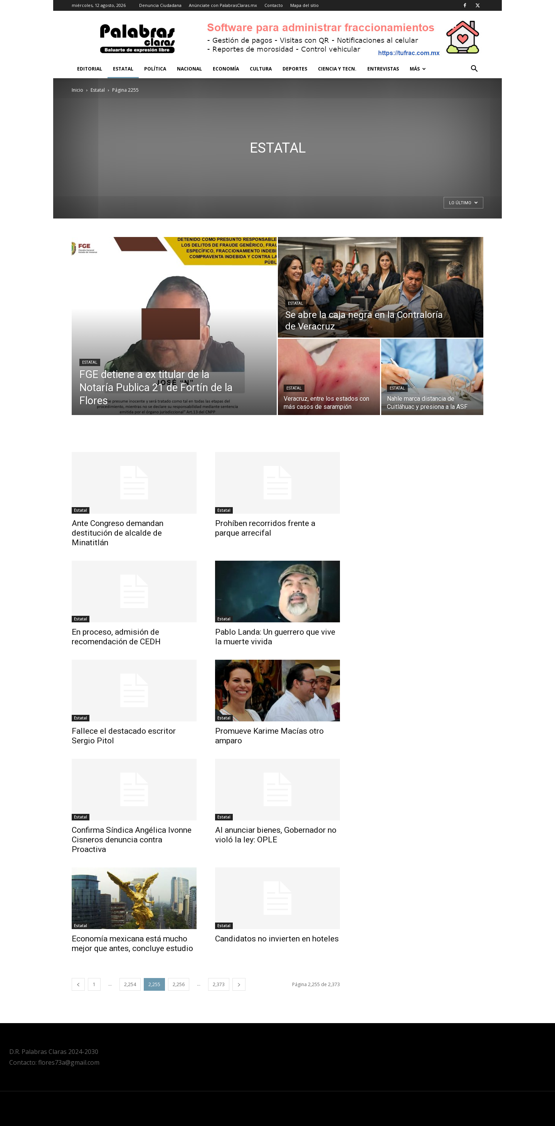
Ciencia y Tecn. (337, 69)
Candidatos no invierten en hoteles (277, 938)
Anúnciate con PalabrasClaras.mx (223, 5)
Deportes (295, 69)
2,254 (130, 984)
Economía (226, 69)
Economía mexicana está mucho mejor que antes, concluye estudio (132, 943)
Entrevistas (383, 69)
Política (155, 69)
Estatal (123, 69)
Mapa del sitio (304, 5)
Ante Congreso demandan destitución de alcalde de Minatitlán (117, 533)
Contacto (273, 5)
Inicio (77, 90)
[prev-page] (78, 984)
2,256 (179, 984)
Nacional (189, 69)
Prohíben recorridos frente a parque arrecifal (265, 528)
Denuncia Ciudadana (160, 5)
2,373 (219, 984)
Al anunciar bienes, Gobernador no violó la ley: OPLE (275, 834)
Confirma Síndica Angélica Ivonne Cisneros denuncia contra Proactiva (132, 839)
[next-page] (239, 984)
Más (418, 69)
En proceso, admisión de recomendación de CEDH (116, 636)
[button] (474, 69)
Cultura (261, 69)
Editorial (89, 69)
